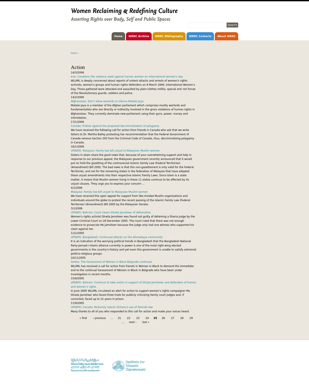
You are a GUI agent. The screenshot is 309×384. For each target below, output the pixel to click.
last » (146, 322)
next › (132, 322)
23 (137, 318)
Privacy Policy (230, 359)
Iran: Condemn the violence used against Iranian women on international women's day (127, 76)
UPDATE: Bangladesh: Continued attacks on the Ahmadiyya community (117, 237)
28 (181, 318)
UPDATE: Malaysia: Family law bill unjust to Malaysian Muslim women (115, 150)
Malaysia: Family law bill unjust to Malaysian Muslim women (109, 191)
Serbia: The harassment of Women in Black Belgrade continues (111, 261)
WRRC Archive (139, 36)
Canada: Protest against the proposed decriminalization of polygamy (115, 125)
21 (119, 318)
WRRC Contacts (200, 36)
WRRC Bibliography (169, 36)
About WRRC (226, 36)
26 (163, 318)
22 (128, 318)
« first (83, 318)
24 (147, 318)
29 (191, 318)
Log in (234, 367)
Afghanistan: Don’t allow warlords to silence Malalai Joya (107, 101)
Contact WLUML (229, 363)
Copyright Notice (228, 355)
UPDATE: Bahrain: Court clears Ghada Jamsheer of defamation (111, 212)
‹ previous (99, 318)
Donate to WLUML (228, 350)
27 (172, 318)
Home (118, 36)
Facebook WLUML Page (225, 371)
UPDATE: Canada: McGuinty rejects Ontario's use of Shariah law (112, 307)
